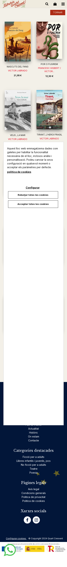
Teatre (34, 468)
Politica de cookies (33, 500)
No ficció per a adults (33, 464)
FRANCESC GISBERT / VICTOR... (49, 70)
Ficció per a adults (33, 456)
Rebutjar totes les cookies (33, 194)
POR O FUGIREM (49, 64)
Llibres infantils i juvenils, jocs (33, 460)
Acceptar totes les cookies (33, 204)
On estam (33, 436)
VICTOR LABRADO (17, 70)
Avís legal (33, 489)
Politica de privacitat (33, 496)
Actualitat (33, 428)
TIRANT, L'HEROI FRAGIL (49, 134)
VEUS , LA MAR (17, 135)
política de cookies (19, 171)
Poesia (33, 472)
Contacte (33, 440)
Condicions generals (33, 493)
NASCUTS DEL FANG (17, 66)
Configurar (33, 187)
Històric (33, 432)
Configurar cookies (16, 538)
